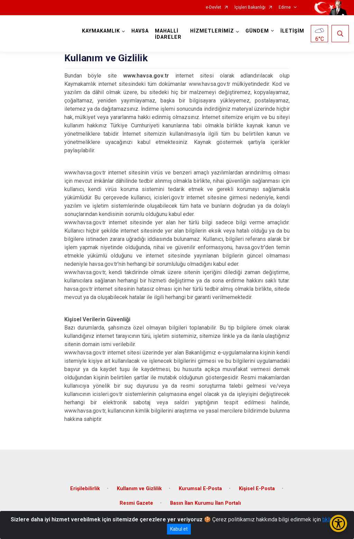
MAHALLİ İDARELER (168, 34)
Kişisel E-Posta (257, 489)
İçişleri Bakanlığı (250, 7)
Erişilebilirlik (85, 489)
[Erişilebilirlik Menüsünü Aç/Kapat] (338, 523)
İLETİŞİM (292, 31)
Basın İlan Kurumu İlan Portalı (205, 503)
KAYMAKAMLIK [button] (101, 31)
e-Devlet (213, 7)
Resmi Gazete (136, 503)
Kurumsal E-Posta (200, 489)
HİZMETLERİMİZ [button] (212, 31)
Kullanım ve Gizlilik (139, 489)
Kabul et (179, 529)
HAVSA (140, 31)
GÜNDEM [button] (257, 31)
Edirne (285, 7)
